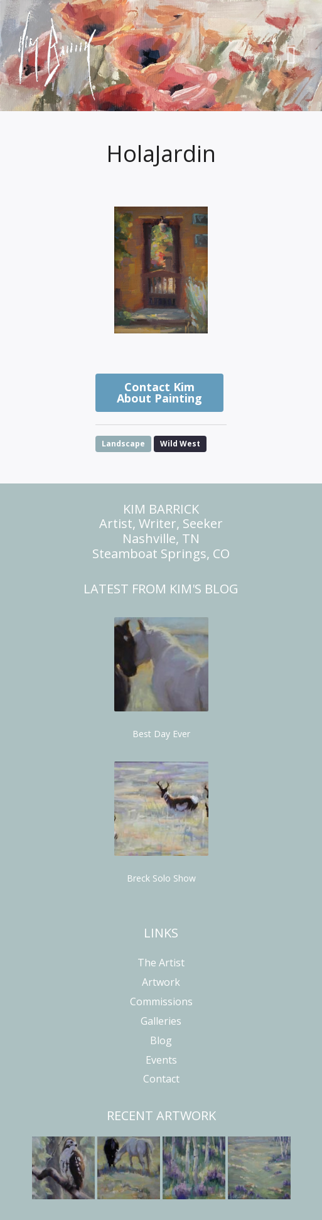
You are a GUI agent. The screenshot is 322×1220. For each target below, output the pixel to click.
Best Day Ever (161, 734)
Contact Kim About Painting (159, 392)
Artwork (161, 982)
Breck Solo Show (161, 878)
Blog (161, 1040)
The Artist (161, 962)
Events (161, 1060)
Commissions (161, 1001)
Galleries (161, 1021)
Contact (161, 1079)
